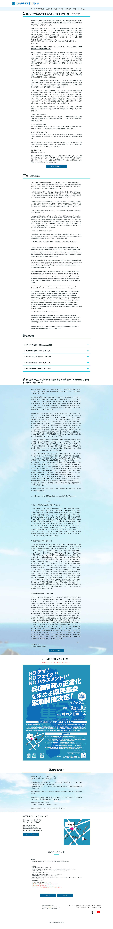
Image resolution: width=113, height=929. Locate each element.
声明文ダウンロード (56, 166)
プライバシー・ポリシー (94, 907)
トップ (30, 9)
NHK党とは (81, 9)
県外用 (65, 895)
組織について (58, 9)
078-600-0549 (50, 906)
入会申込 (49, 9)
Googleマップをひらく (31, 834)
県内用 (48, 895)
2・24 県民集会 (39, 9)
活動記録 (68, 9)
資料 (74, 9)
